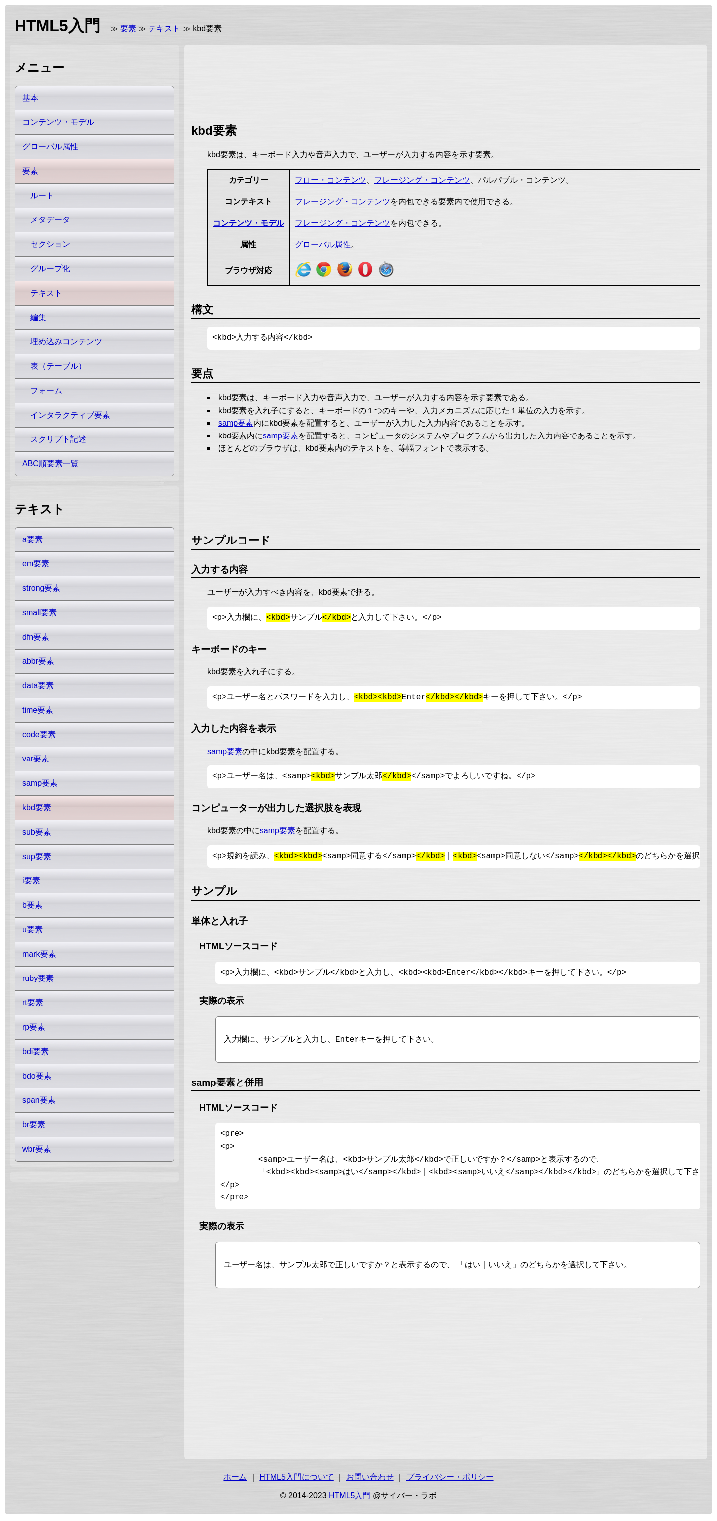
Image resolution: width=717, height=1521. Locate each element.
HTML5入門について (296, 1479)
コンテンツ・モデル (248, 223)
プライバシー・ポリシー (450, 1479)
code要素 (39, 734)
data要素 (38, 685)
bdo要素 (37, 1076)
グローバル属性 (323, 244)
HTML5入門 (349, 1497)
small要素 (39, 612)
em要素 (35, 563)
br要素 (33, 1124)
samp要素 (235, 423)
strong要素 (41, 588)
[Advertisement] (372, 82)
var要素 (35, 759)
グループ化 (50, 268)
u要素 (32, 929)
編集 (38, 317)
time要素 (37, 710)
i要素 (31, 880)
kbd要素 (36, 807)
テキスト (164, 28)
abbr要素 (38, 661)
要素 (128, 28)
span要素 (39, 1100)
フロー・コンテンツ (330, 180)
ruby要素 (38, 978)
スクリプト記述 (58, 439)
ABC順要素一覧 (50, 463)
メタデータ (50, 220)
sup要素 (36, 856)
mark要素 (39, 954)
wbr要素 (36, 1149)
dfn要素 (35, 637)
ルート (42, 195)
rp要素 (33, 1027)
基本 (30, 98)
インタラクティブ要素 (70, 415)
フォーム (46, 390)
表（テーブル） (58, 366)
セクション (50, 244)
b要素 (32, 905)
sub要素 (36, 832)
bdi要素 (35, 1051)
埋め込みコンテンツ (66, 341)
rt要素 (32, 1002)
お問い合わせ (370, 1479)
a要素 (32, 539)
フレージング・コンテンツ (422, 180)
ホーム (235, 1479)
